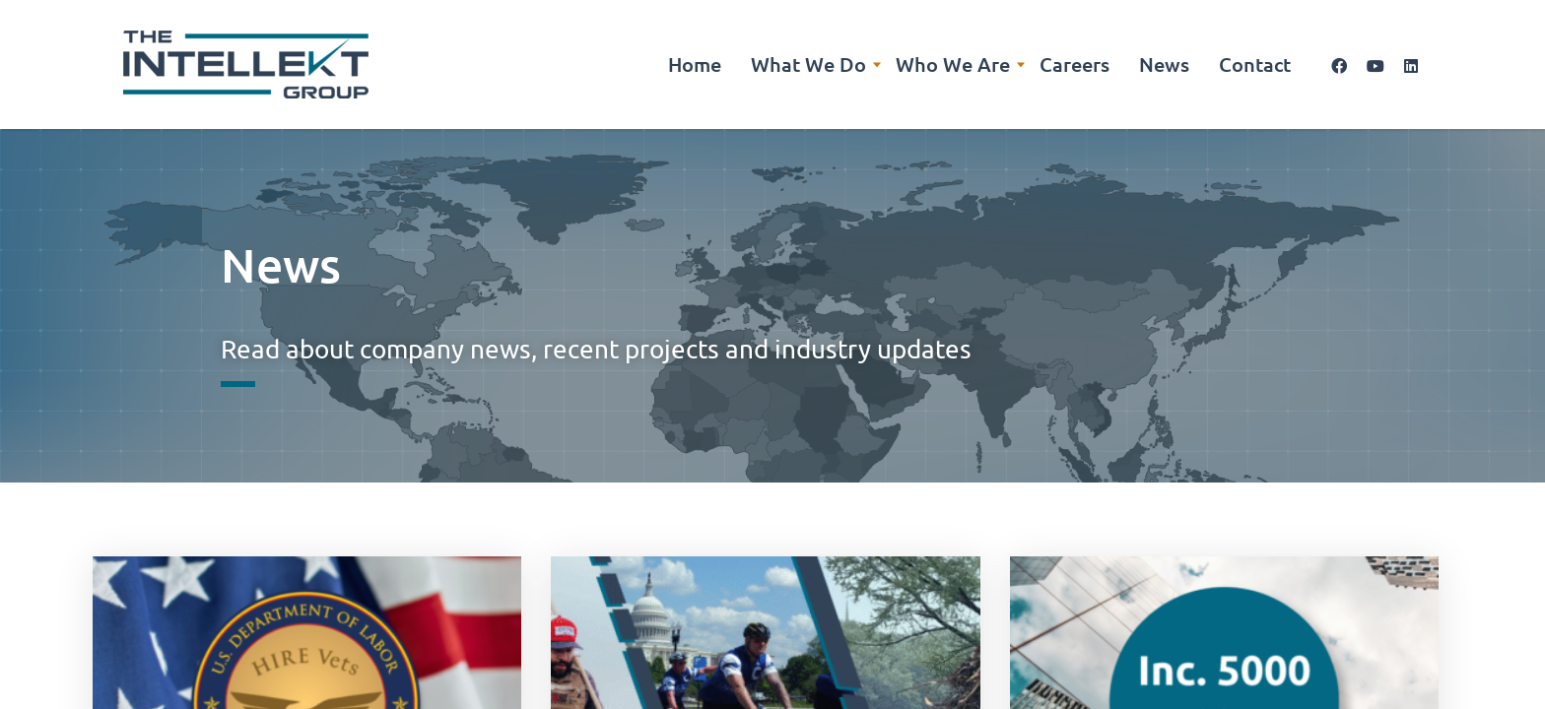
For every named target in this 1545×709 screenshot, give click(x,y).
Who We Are (953, 64)
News (1164, 64)
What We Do (808, 64)
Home (694, 64)
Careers (1074, 64)
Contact (1255, 64)
